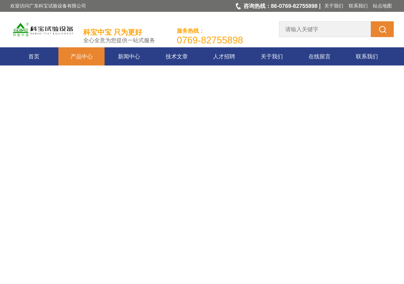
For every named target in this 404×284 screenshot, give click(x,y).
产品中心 (82, 56)
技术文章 (177, 56)
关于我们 (333, 6)
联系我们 (358, 6)
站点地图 (382, 6)
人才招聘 (224, 56)
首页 (33, 56)
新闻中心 (129, 56)
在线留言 (320, 56)
